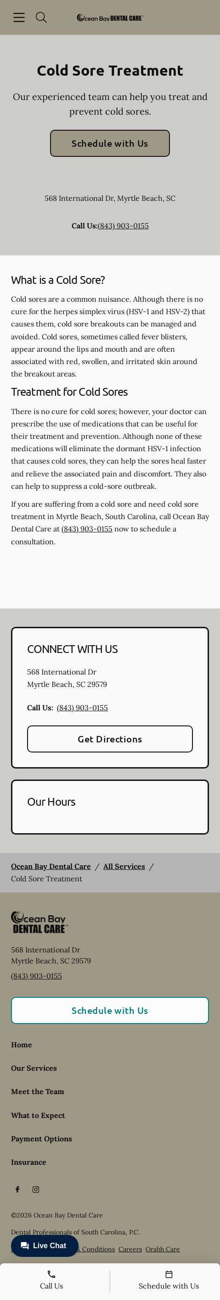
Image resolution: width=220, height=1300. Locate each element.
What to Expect (38, 1115)
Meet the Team (37, 1091)
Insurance (28, 1162)
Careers (130, 1249)
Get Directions (110, 739)
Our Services (34, 1068)
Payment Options (41, 1138)
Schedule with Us (110, 143)
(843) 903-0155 (123, 225)
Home (21, 1044)
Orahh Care (163, 1249)
